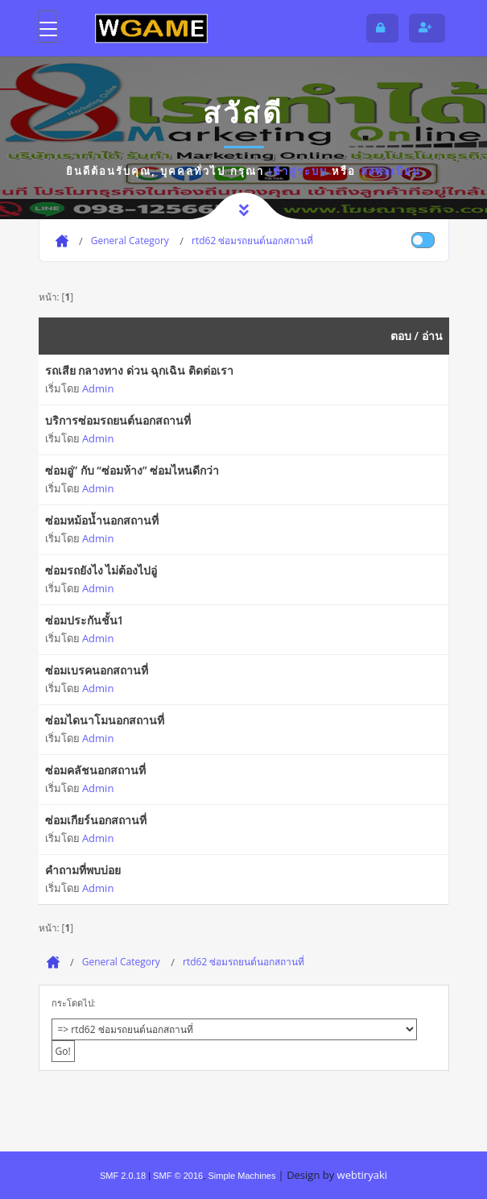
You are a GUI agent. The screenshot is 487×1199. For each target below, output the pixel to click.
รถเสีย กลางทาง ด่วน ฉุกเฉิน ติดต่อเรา (139, 370)
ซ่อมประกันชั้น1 (84, 620)
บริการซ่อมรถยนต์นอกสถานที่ (118, 420)
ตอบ (400, 335)
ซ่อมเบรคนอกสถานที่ (96, 670)
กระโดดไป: (74, 1003)
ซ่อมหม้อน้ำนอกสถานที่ (102, 520)
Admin (97, 388)
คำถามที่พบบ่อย (83, 869)
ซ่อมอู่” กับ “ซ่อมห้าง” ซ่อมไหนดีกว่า (132, 470)
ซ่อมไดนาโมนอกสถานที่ (104, 720)
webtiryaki (362, 1175)
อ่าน (432, 335)
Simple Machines (241, 1175)
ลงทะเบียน (391, 171)
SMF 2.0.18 (123, 1175)
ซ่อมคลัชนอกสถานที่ (95, 770)
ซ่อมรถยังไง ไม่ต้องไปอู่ (101, 570)
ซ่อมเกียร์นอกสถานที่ (96, 820)
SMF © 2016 (178, 1175)
